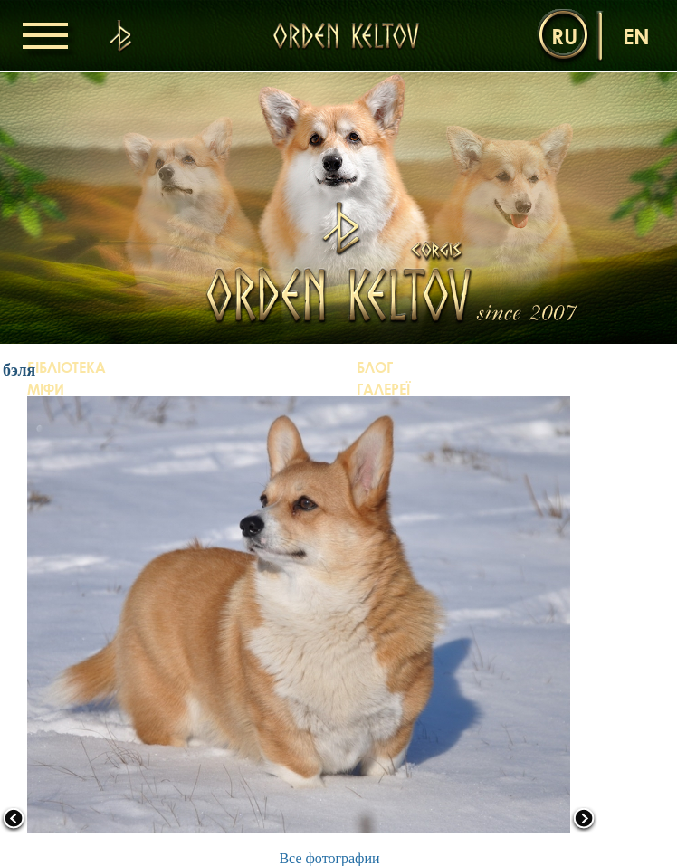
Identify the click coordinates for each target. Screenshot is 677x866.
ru (564, 36)
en (636, 36)
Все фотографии (329, 858)
